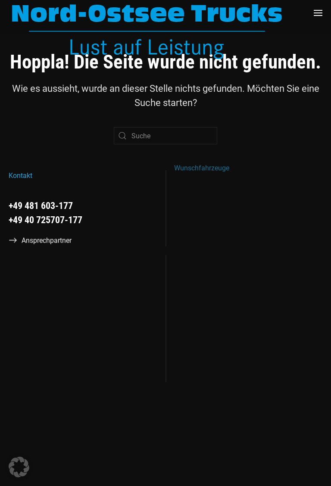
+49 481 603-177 (41, 205)
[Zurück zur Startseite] (147, 31)
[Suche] (165, 135)
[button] (318, 13)
